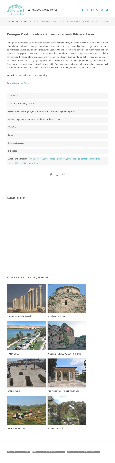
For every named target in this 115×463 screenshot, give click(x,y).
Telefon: (12, 127)
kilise (25, 163)
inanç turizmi (34, 163)
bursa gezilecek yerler (38, 158)
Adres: (11, 119)
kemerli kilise (15, 163)
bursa (52, 158)
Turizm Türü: (14, 103)
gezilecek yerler (64, 158)
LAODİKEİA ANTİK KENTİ (19, 316)
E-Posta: (12, 150)
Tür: (10, 95)
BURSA (86, 21)
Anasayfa (104, 21)
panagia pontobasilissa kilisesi (86, 158)
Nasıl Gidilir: (14, 111)
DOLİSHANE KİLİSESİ (57, 316)
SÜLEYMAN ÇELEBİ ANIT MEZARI (63, 391)
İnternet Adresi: (16, 143)
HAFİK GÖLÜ (13, 353)
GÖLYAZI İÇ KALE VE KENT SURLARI (64, 353)
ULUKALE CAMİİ (55, 428)
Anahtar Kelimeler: (17, 158)
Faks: (11, 135)
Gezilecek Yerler (73, 21)
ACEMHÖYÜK (14, 391)
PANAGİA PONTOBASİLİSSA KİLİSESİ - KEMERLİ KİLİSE (44, 21)
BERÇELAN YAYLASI (16, 428)
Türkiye (95, 21)
